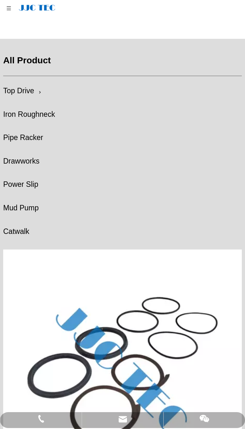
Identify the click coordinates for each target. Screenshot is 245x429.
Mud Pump (21, 191)
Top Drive (18, 74)
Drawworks (21, 144)
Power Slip (20, 168)
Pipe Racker (23, 121)
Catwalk (16, 215)
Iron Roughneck (29, 98)
